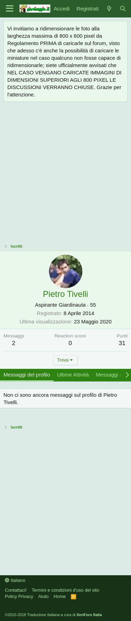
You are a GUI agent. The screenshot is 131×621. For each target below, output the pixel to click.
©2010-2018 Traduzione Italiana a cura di (53, 615)
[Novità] (109, 8)
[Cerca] (123, 8)
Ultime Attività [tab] (73, 375)
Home (60, 596)
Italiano (15, 580)
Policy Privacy (19, 596)
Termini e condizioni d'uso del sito (65, 590)
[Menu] (9, 8)
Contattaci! (16, 590)
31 (122, 343)
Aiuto (43, 596)
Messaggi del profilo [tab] (26, 375)
